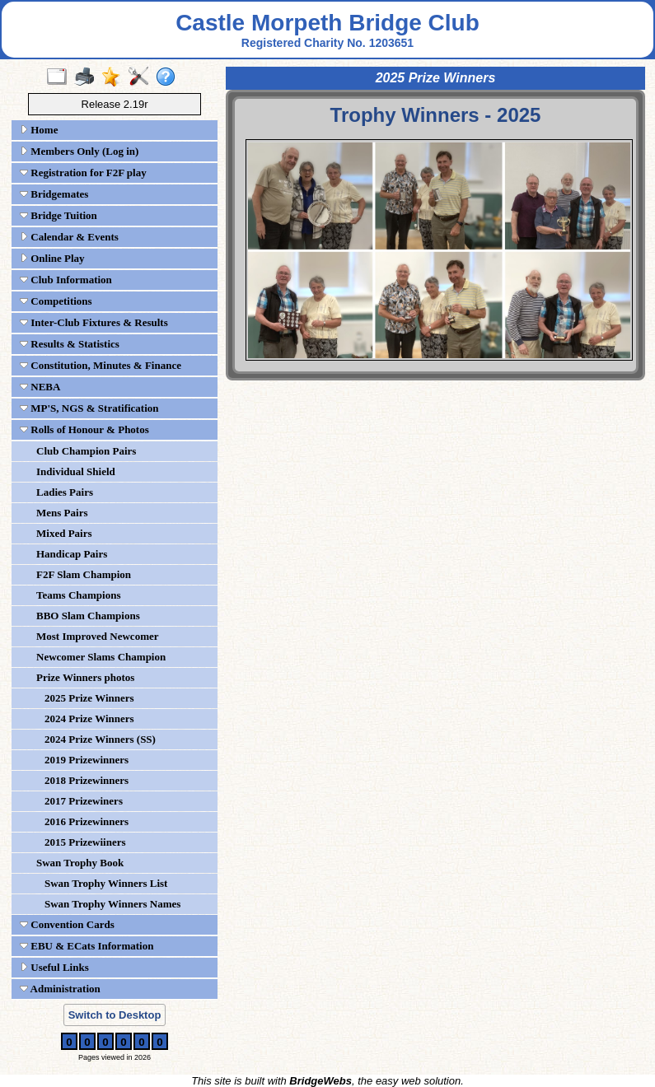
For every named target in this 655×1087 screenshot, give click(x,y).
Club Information (66, 279)
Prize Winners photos (85, 677)
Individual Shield (75, 471)
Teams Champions (78, 595)
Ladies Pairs (64, 492)
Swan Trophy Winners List (105, 883)
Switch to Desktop (114, 1015)
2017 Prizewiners (83, 801)
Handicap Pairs (71, 554)
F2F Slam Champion (83, 574)
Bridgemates (54, 194)
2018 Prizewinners (86, 780)
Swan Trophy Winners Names (112, 904)
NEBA (40, 386)
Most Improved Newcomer (97, 636)
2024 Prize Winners (89, 718)
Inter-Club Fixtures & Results (94, 322)
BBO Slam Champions (88, 615)
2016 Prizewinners (86, 821)
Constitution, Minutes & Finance (100, 365)
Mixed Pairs (64, 533)
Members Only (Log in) (79, 151)
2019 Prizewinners (86, 759)
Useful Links (54, 967)
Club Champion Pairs (86, 451)
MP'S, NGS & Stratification (89, 408)
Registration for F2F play (83, 172)
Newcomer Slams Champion (101, 657)
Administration (60, 988)
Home (39, 130)
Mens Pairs (61, 512)
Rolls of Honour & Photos (84, 429)
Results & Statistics (69, 344)
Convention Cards (67, 924)
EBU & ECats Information (86, 946)
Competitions (56, 301)
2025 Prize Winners (89, 698)
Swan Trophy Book (80, 862)
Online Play (52, 258)
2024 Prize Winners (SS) (100, 739)
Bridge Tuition (58, 215)
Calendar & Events (69, 237)
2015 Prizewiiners (85, 842)
